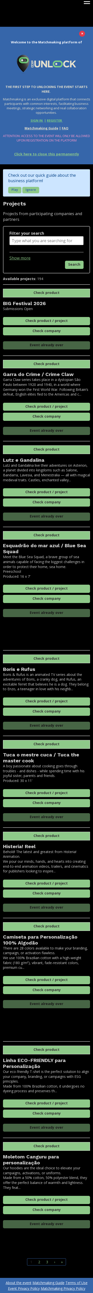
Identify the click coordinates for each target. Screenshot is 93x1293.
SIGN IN (37, 120)
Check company (46, 330)
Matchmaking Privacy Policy (63, 1288)
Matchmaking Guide (41, 128)
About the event (18, 1282)
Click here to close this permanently (46, 154)
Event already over (46, 345)
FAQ (65, 128)
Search (74, 264)
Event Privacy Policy (24, 1288)
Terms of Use (76, 1282)
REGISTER (55, 120)
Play (14, 190)
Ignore (31, 190)
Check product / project (46, 320)
